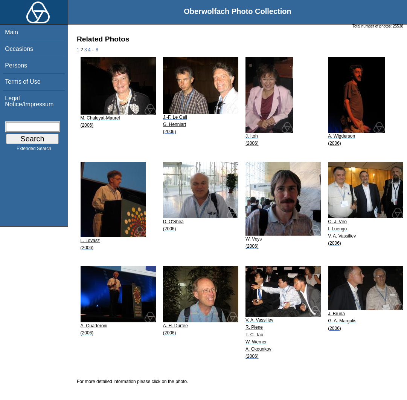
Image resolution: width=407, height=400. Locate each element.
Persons (16, 65)
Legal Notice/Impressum (29, 101)
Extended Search (34, 150)
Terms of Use (22, 81)
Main (11, 32)
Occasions (19, 49)
